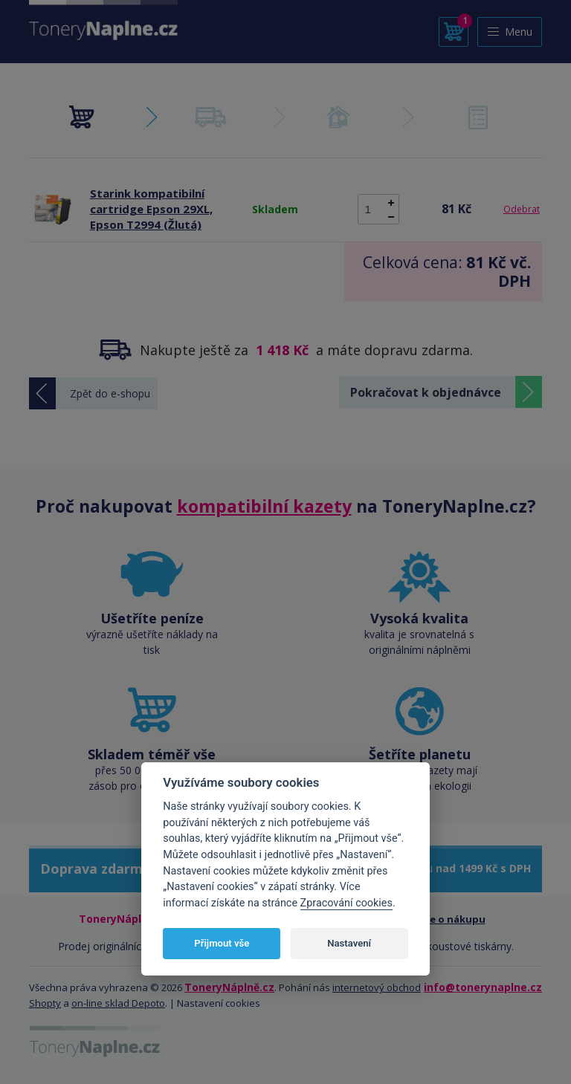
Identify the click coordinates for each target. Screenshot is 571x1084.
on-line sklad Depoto (118, 1003)
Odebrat (521, 209)
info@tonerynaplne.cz (483, 987)
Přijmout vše (221, 943)
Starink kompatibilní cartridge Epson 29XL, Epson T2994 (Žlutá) (151, 209)
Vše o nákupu (452, 919)
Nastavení (349, 943)
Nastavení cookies (218, 1003)
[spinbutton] (378, 209)
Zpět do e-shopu (110, 393)
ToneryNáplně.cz (229, 987)
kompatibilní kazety (264, 506)
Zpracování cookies (346, 903)
